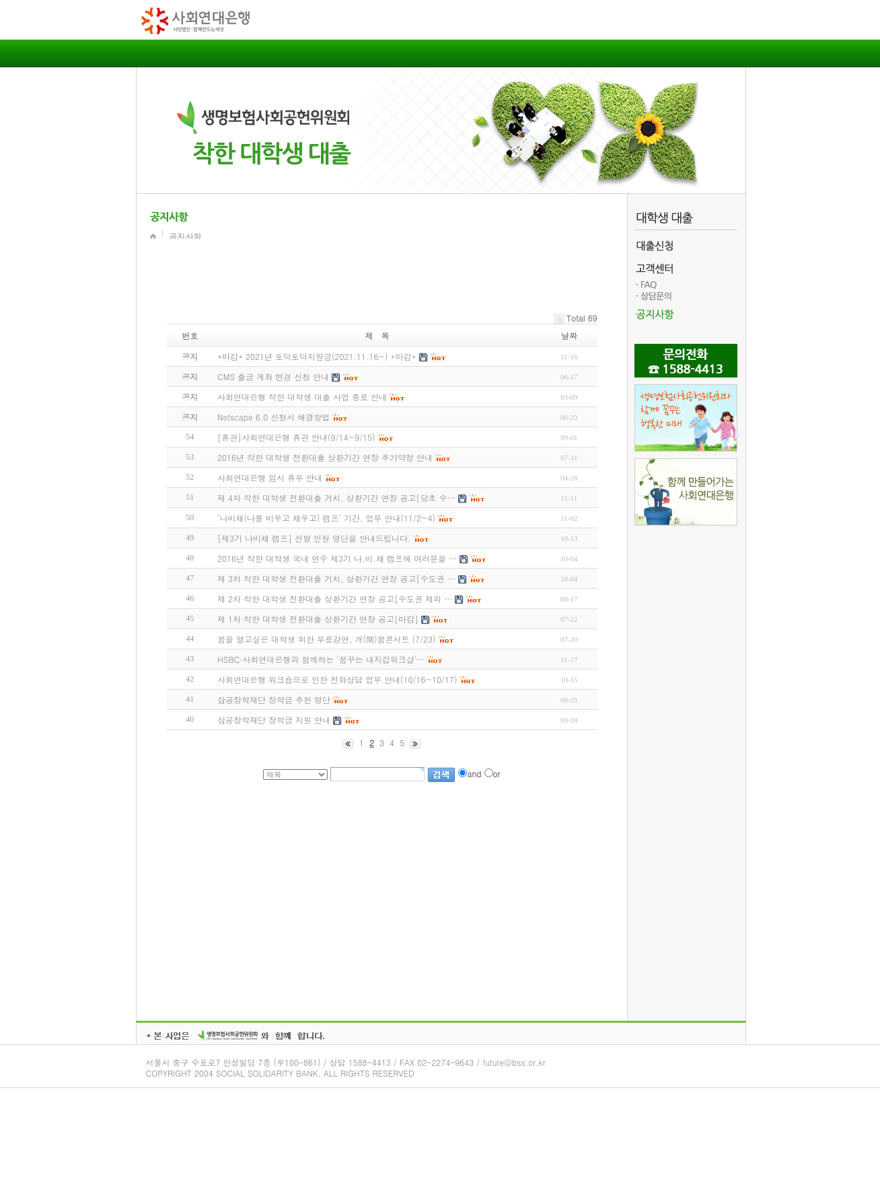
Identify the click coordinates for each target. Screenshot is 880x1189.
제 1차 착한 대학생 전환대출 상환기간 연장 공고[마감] (317, 618)
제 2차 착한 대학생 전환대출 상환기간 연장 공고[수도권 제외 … (334, 598)
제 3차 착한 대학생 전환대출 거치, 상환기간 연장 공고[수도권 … (336, 578)
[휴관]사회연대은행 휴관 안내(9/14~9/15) (296, 437)
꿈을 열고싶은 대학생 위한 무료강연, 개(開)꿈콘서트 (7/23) (326, 639)
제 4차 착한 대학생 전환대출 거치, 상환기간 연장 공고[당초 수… (336, 497)
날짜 (569, 335)
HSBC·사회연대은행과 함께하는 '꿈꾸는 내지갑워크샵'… (321, 659)
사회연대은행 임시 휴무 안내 (269, 477)
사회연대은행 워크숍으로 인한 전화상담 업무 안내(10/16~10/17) (337, 679)
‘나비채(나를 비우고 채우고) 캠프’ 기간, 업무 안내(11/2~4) (326, 518)
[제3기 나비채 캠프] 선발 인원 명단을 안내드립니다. (314, 538)
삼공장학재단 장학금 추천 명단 (273, 699)
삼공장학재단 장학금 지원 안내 (273, 719)
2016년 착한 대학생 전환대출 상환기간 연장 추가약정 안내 (325, 457)
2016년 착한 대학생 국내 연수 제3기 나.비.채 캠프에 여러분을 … (337, 558)
